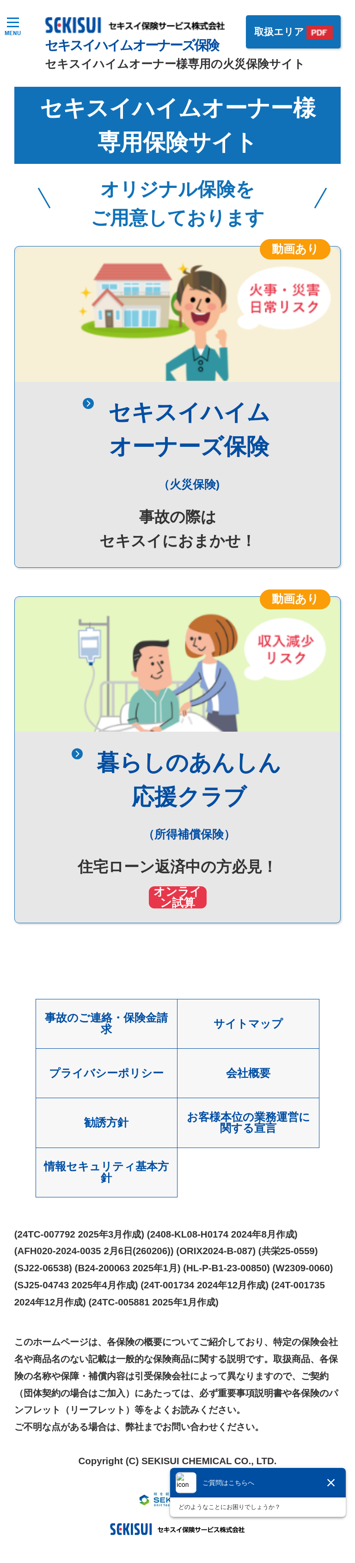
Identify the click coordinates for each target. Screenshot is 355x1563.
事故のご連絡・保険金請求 (106, 1023)
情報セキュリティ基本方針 (106, 1172)
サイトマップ (248, 1023)
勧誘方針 (106, 1123)
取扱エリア (279, 33)
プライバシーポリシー (106, 1073)
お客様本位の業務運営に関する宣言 (248, 1123)
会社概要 (248, 1073)
